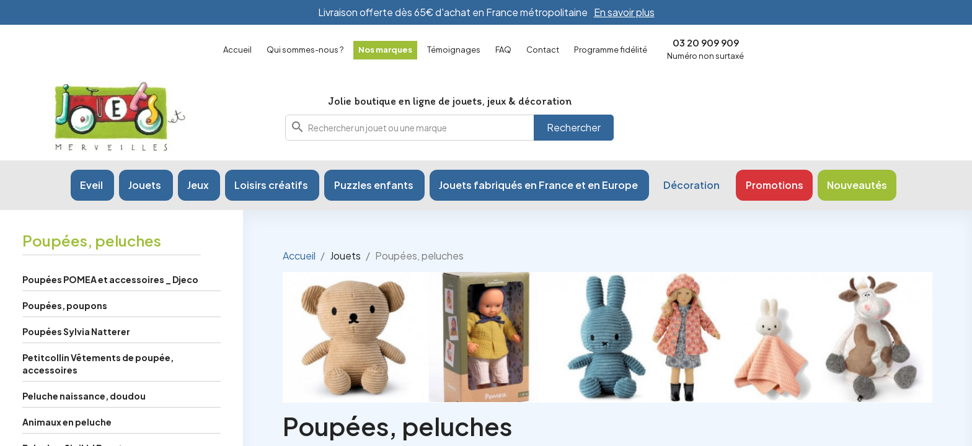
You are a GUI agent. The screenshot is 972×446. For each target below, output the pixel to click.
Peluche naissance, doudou (84, 395)
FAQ (503, 50)
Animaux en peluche (67, 421)
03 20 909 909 (706, 42)
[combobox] (449, 128)
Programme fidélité (610, 50)
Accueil (237, 50)
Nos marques (385, 50)
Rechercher (574, 127)
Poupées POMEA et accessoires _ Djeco (110, 279)
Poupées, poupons (64, 305)
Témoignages (453, 50)
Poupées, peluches (91, 240)
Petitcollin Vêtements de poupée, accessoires (98, 363)
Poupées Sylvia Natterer (76, 331)
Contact (542, 50)
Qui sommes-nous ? (305, 50)
